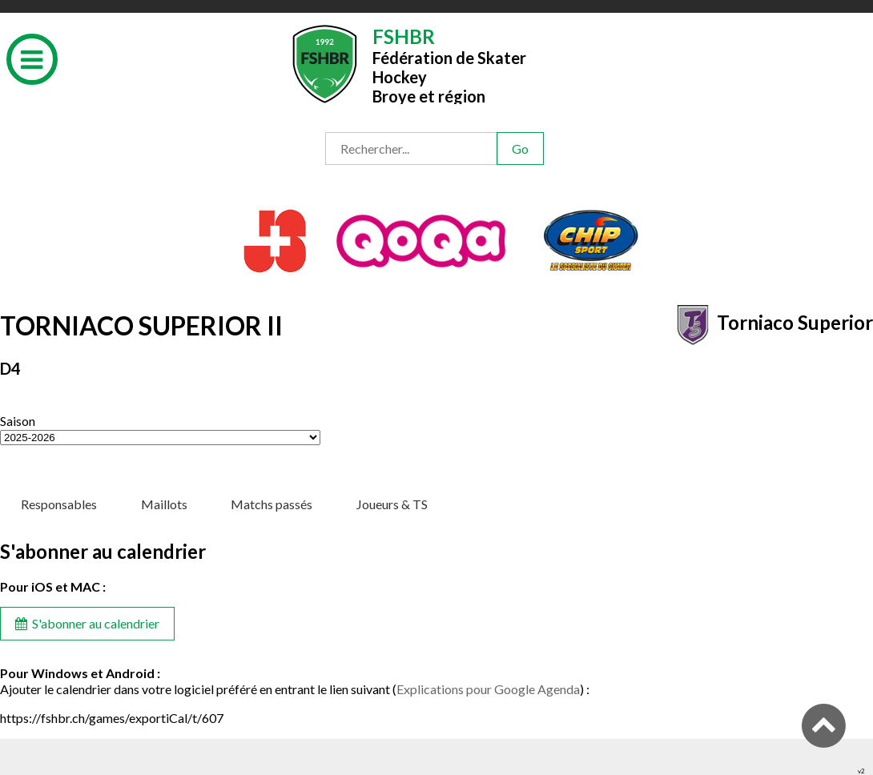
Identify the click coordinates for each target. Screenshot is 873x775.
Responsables (59, 504)
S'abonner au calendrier (87, 623)
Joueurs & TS (392, 504)
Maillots (164, 504)
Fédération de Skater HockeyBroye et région (449, 64)
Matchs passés (271, 504)
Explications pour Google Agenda (488, 689)
